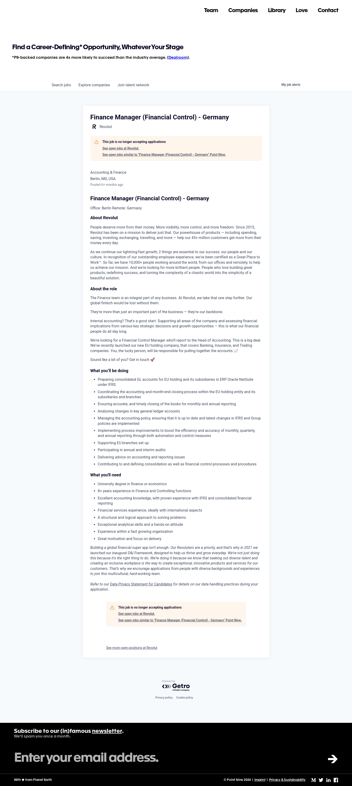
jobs (61, 85)
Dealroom (178, 58)
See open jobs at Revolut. (121, 148)
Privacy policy (163, 697)
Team (211, 8)
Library (277, 8)
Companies (242, 8)
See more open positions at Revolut (131, 648)
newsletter (107, 731)
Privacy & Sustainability (287, 780)
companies (94, 85)
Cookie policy (184, 697)
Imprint (260, 780)
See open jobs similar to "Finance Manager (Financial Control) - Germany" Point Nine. (164, 154)
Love (302, 8)
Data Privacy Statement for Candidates (141, 584)
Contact (328, 8)
